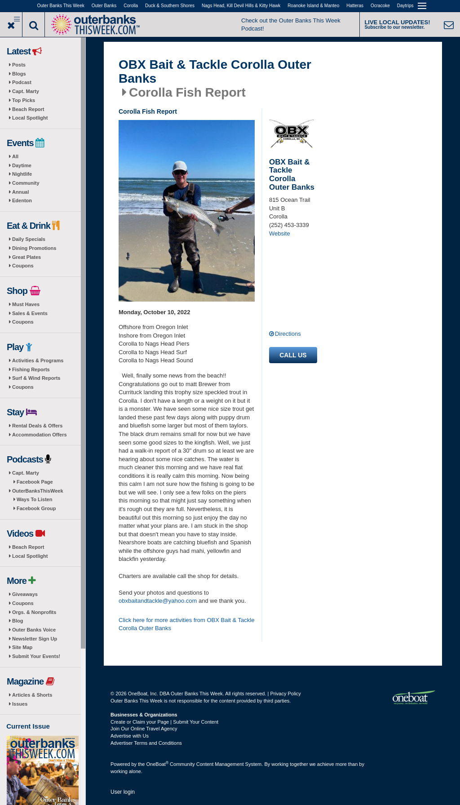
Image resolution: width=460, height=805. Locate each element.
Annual (20, 192)
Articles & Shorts (32, 695)
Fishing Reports (31, 369)
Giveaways (25, 594)
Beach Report (28, 109)
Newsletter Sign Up (34, 638)
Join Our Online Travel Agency (144, 728)
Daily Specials (28, 239)
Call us (292, 355)
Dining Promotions (34, 248)
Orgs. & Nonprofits (34, 612)
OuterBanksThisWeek (37, 491)
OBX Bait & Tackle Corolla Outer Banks (215, 71)
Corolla (131, 5)
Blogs (19, 73)
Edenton (22, 200)
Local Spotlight (30, 117)
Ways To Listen (34, 499)
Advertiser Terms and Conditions (146, 743)
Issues (19, 704)
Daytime (21, 165)
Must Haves (26, 304)
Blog (17, 620)
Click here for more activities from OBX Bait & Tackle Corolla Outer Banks (186, 624)
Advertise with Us (130, 735)
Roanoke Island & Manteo (313, 5)
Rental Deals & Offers (37, 425)
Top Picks (23, 100)
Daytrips (405, 5)
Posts (19, 64)
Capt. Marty (25, 91)
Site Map (22, 647)
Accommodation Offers (39, 434)
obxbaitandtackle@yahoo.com (158, 600)
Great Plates (26, 257)
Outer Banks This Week (60, 5)
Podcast (21, 82)
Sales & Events (30, 313)
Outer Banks (104, 5)
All (15, 156)
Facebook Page (35, 482)
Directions (288, 333)
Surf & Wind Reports (36, 378)
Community (26, 183)
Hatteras (354, 5)
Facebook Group (36, 508)
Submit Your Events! (36, 656)
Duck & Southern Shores (170, 5)
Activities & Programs (37, 360)
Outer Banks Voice (34, 629)
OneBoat (157, 764)
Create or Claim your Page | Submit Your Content (164, 722)
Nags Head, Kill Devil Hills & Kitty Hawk (241, 5)
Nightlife (22, 174)
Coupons (23, 265)
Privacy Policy (285, 693)
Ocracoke (380, 5)
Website (279, 233)
